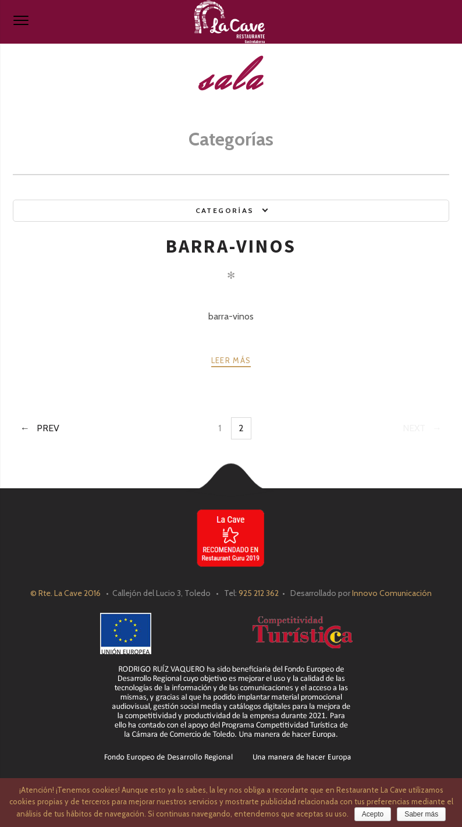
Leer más (231, 360)
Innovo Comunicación (392, 593)
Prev (48, 428)
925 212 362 (259, 593)
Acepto (372, 814)
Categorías (225, 210)
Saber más (421, 814)
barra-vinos (231, 246)
